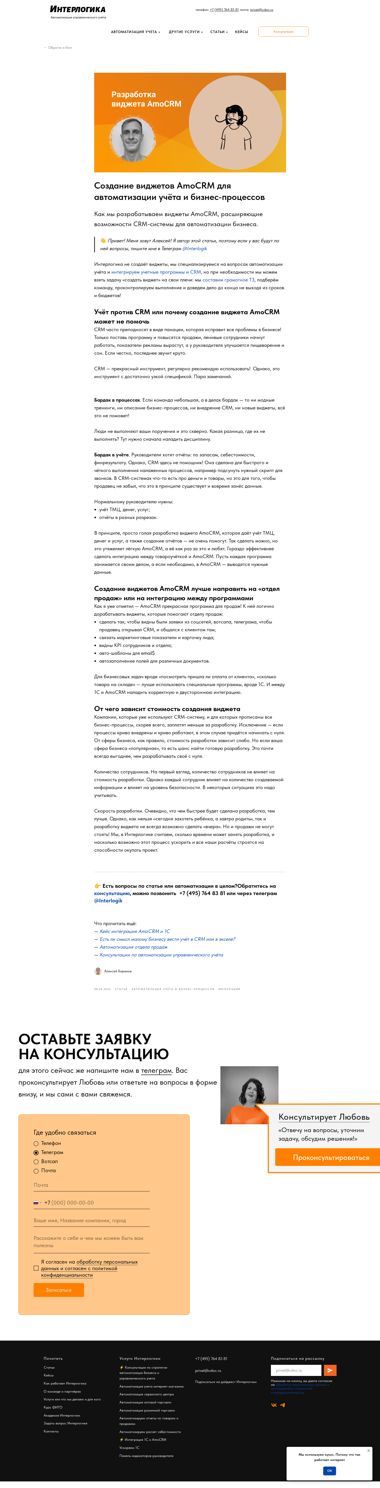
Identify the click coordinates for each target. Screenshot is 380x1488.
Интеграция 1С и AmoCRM (145, 1446)
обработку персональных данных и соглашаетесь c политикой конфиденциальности (300, 1395)
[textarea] (92, 1249)
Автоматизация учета (134, 32)
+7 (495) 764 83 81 (202, 896)
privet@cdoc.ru (208, 1377)
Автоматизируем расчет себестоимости (150, 1438)
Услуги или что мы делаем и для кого (72, 1406)
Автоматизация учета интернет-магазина (151, 1393)
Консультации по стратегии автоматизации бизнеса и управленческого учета (143, 1379)
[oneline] (92, 1227)
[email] (92, 1191)
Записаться (58, 1296)
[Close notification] (368, 1450)
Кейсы (49, 1382)
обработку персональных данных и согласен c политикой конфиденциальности (89, 1275)
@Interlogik (108, 903)
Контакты (51, 1438)
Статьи (217, 32)
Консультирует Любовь (324, 1123)
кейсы (241, 32)
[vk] (274, 1411)
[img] (249, 1102)
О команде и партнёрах (62, 1398)
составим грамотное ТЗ (228, 283)
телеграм (156, 1076)
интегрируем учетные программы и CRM (156, 275)
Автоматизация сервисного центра (146, 1401)
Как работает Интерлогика (65, 1390)
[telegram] (282, 1411)
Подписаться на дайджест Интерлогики (226, 1388)
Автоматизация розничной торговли (147, 1417)
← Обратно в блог (58, 47)
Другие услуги (184, 32)
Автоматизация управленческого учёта (78, 17)
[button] (283, 32)
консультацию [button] (112, 896)
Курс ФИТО (53, 1414)
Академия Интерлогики (62, 1422)
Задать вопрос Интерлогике (65, 1430)
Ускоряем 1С (129, 1454)
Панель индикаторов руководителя (146, 1462)
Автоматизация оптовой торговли (145, 1409)
